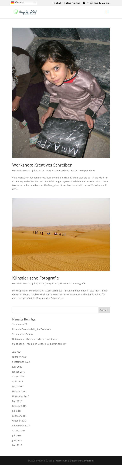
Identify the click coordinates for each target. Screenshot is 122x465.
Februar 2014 (19, 415)
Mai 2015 (17, 401)
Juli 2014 (16, 410)
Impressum (61, 460)
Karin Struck (23, 170)
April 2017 (17, 381)
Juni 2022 (17, 366)
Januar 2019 (18, 371)
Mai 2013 (17, 445)
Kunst (92, 170)
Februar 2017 (19, 391)
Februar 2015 (19, 405)
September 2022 (21, 361)
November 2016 (20, 396)
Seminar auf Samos (22, 334)
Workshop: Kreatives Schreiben (42, 165)
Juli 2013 (16, 435)
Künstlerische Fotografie (35, 278)
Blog (48, 170)
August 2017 (18, 376)
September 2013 (21, 425)
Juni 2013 (17, 440)
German (17, 2)
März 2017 (17, 386)
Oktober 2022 (19, 356)
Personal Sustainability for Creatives (31, 329)
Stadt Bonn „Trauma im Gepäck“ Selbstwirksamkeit (39, 343)
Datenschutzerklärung (82, 460)
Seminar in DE (19, 324)
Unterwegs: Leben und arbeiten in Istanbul (35, 339)
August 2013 (18, 430)
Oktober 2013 (19, 420)
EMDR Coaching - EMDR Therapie (70, 170)
